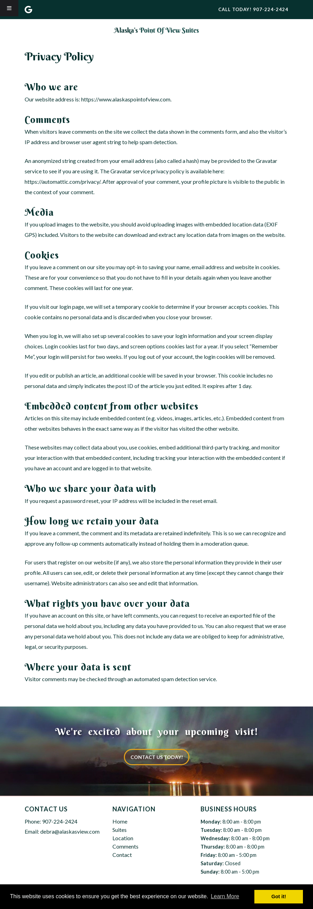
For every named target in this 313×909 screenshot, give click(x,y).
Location (122, 838)
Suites (119, 829)
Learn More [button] (225, 896)
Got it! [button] (278, 896)
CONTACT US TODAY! (156, 757)
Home (119, 821)
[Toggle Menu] (9, 8)
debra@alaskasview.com (70, 831)
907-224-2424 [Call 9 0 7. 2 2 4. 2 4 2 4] (59, 821)
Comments (125, 846)
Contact (122, 854)
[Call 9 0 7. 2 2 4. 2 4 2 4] (270, 9)
